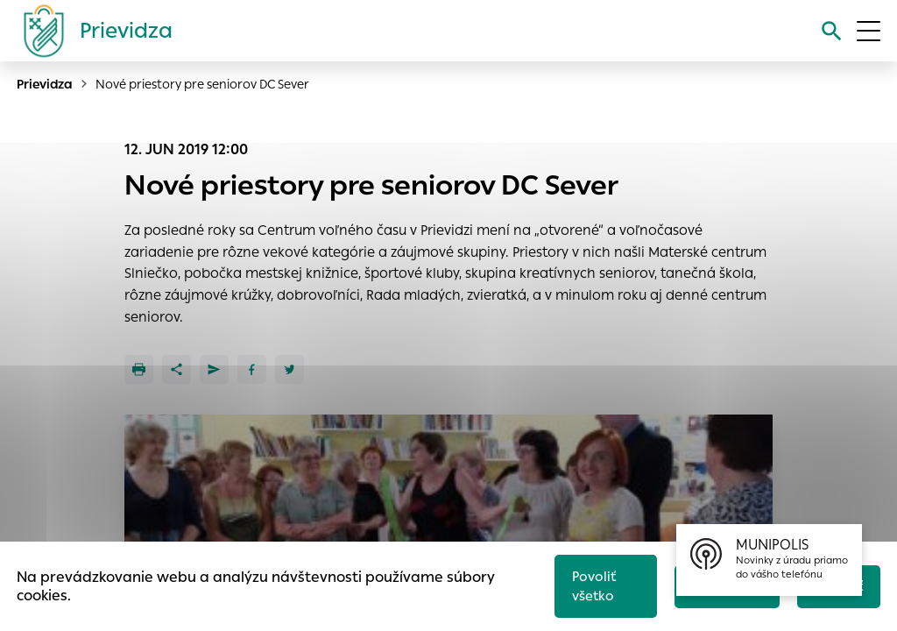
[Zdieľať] (176, 369)
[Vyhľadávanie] (831, 31)
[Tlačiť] (138, 369)
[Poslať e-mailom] (214, 369)
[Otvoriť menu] (868, 31)
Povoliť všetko (590, 584)
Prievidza (45, 84)
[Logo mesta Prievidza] (91, 30)
